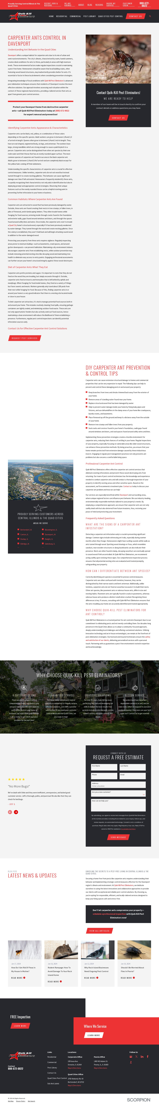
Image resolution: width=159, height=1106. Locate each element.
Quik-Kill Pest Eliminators (54, 80)
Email (122, 775)
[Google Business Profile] (131, 1056)
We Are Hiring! (67, 4)
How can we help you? (100, 801)
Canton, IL (24, 534)
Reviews (99, 5)
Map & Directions (74, 1068)
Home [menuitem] (51, 16)
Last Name (124, 766)
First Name (96, 766)
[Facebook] (147, 1056)
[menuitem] (11, 1101)
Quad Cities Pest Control (57, 1078)
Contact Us (51, 1073)
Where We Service (110, 4)
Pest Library (52, 1067)
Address (95, 783)
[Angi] (136, 1062)
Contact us (131, 486)
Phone (94, 775)
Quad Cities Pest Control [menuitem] (110, 16)
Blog (90, 5)
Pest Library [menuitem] (89, 16)
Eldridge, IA (24, 544)
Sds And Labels (53, 1083)
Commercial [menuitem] (75, 16)
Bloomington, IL (51, 530)
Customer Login (127, 4)
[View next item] (16, 812)
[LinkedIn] (142, 1056)
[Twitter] (136, 1056)
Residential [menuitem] (61, 16)
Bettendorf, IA (26, 530)
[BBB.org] (131, 1062)
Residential (51, 1057)
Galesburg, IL (50, 544)
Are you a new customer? (101, 792)
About (81, 5)
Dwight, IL (49, 539)
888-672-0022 (144, 4)
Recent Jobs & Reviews (51, 4)
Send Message (118, 837)
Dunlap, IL (24, 539)
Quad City (13, 225)
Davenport (12, 55)
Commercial (51, 1062)
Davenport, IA (50, 534)
